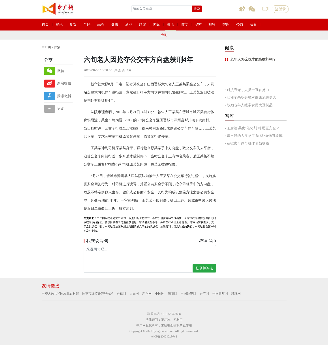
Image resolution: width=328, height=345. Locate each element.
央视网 (121, 293)
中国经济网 (188, 293)
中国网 (159, 293)
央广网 (204, 293)
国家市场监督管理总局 (97, 293)
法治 (57, 47)
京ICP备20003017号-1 (164, 336)
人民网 (134, 293)
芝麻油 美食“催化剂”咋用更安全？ (253, 128)
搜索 (197, 9)
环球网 (236, 293)
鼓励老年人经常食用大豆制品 (250, 105)
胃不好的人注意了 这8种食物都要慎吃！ (254, 136)
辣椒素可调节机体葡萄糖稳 (248, 143)
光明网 (172, 293)
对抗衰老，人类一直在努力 (248, 90)
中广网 (46, 47)
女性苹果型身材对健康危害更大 (251, 97)
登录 (280, 9)
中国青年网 (220, 293)
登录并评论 (204, 268)
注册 (265, 9)
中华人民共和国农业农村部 (60, 293)
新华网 (147, 293)
